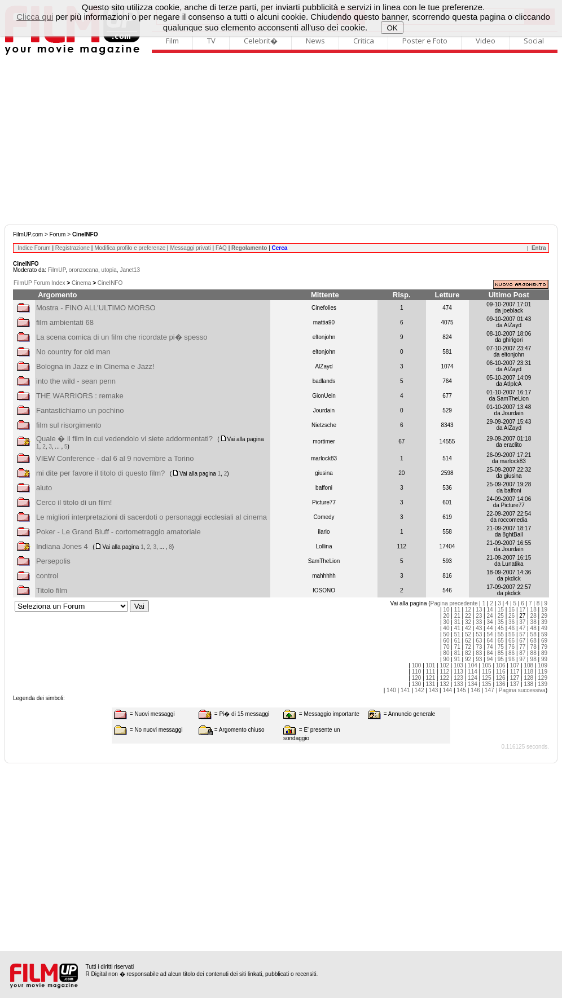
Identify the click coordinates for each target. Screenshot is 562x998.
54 (489, 634)
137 (515, 684)
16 (511, 609)
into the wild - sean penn (76, 381)
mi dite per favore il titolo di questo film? (100, 473)
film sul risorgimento (69, 425)
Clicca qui (34, 16)
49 (544, 628)
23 (479, 616)
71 (457, 647)
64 (489, 641)
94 (489, 659)
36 (511, 622)
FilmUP (56, 270)
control (47, 575)
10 (446, 609)
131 (431, 684)
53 (479, 634)
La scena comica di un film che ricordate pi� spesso (121, 337)
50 (446, 634)
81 (457, 653)
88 (533, 653)
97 (522, 659)
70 (446, 647)
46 (511, 628)
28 (533, 616)
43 (479, 628)
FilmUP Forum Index (39, 283)
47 (522, 628)
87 (522, 653)
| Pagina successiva (520, 690)
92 (468, 659)
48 (533, 628)
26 (511, 616)
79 (544, 647)
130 (417, 684)
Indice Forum (33, 248)
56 (511, 634)
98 (533, 659)
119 (542, 672)
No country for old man (73, 352)
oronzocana (83, 270)
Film (172, 41)
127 (515, 678)
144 (447, 690)
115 (486, 672)
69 (544, 641)
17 (522, 609)
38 (533, 622)
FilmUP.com (28, 234)
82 (468, 653)
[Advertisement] (281, 140)
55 (501, 634)
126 (501, 678)
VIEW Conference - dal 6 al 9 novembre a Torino (115, 458)
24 (489, 616)
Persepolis (53, 561)
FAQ (221, 248)
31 (457, 622)
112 (444, 672)
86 (511, 653)
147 (489, 690)
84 (489, 653)
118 (528, 672)
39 (544, 622)
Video (485, 41)
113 (458, 672)
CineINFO (110, 283)
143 (433, 690)
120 (417, 678)
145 (461, 690)
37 (522, 622)
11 (457, 609)
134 (472, 684)
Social (534, 41)
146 (475, 690)
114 (472, 672)
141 (405, 690)
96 (511, 659)
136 (501, 684)
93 (479, 659)
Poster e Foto (424, 41)
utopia (109, 270)
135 (486, 684)
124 (472, 678)
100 (417, 665)
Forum (58, 234)
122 (444, 678)
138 (528, 684)
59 (544, 634)
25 (501, 616)
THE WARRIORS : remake (80, 396)
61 (457, 641)
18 (533, 609)
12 (468, 609)
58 (533, 634)
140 (391, 690)
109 (542, 665)
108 (528, 665)
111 (431, 672)
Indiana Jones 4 (62, 546)
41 (457, 628)
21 (457, 616)
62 (468, 641)
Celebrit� (261, 41)
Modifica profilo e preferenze (129, 248)
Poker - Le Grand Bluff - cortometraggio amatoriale (118, 531)
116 (501, 672)
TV (211, 41)
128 (528, 678)
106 (501, 665)
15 (501, 609)
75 (501, 647)
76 (511, 647)
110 (417, 672)
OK (392, 28)
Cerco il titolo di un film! (74, 502)
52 (468, 634)
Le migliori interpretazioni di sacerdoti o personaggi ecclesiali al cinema (151, 517)
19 (544, 609)
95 (501, 659)
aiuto (44, 487)
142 (419, 690)
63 (479, 641)
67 (522, 641)
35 (501, 622)
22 (468, 616)
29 (544, 616)
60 (446, 641)
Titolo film (51, 590)
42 (468, 628)
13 (479, 609)
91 (457, 659)
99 (544, 659)
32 (468, 622)
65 (501, 641)
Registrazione (72, 248)
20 (446, 616)
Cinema (81, 283)
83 (479, 653)
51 (457, 634)
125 (486, 678)
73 (479, 647)
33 (479, 622)
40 (446, 628)
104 (472, 665)
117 (515, 672)
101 (431, 665)
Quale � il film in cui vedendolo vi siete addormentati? (124, 438)
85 (501, 653)
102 (444, 665)
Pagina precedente (454, 603)
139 (542, 684)
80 (446, 653)
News (315, 41)
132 (444, 684)
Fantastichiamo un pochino (80, 410)
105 (486, 665)
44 (489, 628)
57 (522, 634)
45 (501, 628)
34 (489, 622)
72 (468, 647)
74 (489, 647)
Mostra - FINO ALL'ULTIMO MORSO (96, 308)
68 (533, 641)
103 (458, 665)
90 (446, 659)
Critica (363, 41)
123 (458, 678)
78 (533, 647)
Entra (539, 248)
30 (446, 622)
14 (489, 609)
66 (511, 641)
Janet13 (130, 270)
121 (431, 678)
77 (522, 647)
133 (458, 684)
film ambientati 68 (65, 322)
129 (542, 678)
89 (544, 653)
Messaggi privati (190, 248)
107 (515, 665)
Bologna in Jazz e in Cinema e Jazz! (95, 366)
